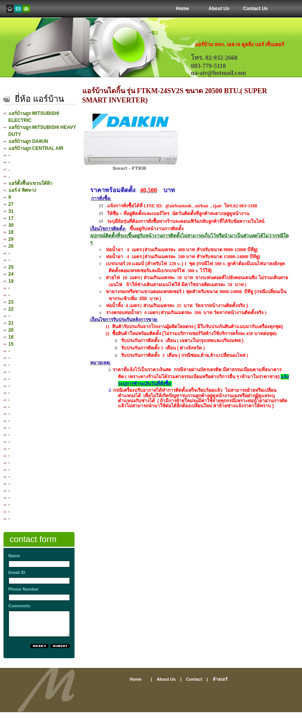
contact (194, 679)
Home (182, 8)
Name (14, 555)
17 (11, 218)
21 (11, 323)
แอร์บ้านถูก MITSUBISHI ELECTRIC (34, 117)
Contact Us (255, 8)
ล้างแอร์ (220, 679)
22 (11, 309)
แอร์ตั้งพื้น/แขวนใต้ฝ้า (30, 183)
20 (11, 330)
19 (11, 281)
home (136, 679)
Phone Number (24, 589)
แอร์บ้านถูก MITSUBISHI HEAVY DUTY (42, 131)
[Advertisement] (151, 715)
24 (11, 274)
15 (11, 344)
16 (11, 337)
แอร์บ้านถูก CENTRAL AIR (36, 148)
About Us (218, 8)
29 (11, 239)
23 (11, 302)
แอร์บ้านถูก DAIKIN (29, 141)
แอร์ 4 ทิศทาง (22, 190)
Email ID (17, 572)
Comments (20, 605)
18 (11, 232)
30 (11, 225)
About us (166, 679)
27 (11, 204)
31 (11, 211)
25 (11, 267)
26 (11, 246)
